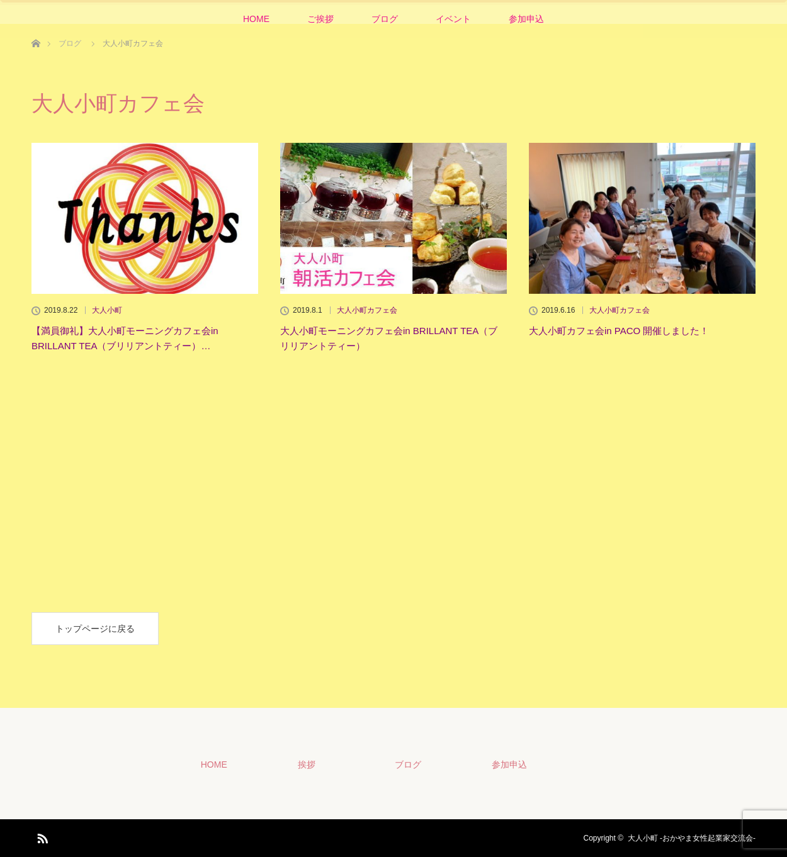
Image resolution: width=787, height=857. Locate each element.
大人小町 (107, 310)
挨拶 (306, 764)
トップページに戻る (95, 629)
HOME (256, 19)
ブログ (384, 19)
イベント (453, 19)
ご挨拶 (320, 19)
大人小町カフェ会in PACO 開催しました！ (619, 330)
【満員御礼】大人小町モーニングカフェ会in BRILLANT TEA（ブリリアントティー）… (124, 338)
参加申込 (526, 19)
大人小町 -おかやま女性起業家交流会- (692, 838)
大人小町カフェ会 (367, 310)
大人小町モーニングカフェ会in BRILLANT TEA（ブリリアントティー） (388, 338)
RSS (40, 836)
